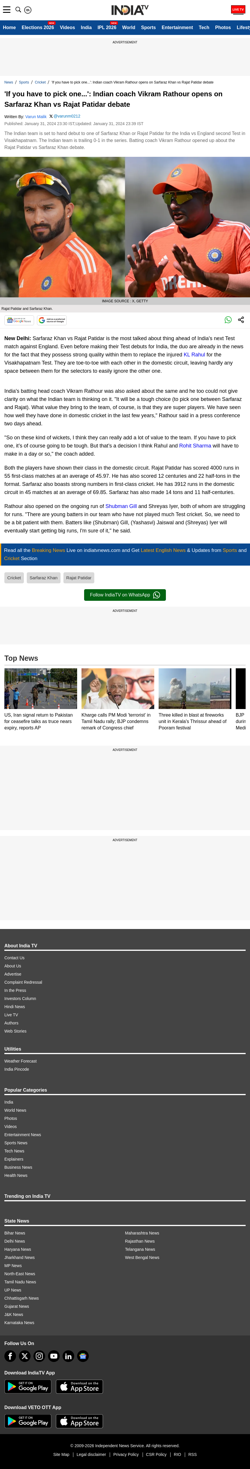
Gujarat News (16, 1306)
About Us (12, 966)
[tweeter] (25, 1356)
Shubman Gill (121, 506)
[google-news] (83, 1356)
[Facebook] (10, 1356)
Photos (223, 27)
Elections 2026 (38, 27)
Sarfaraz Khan (44, 577)
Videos (67, 27)
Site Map (61, 1454)
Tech (204, 27)
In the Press (15, 990)
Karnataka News (19, 1322)
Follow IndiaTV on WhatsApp (125, 594)
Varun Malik (36, 116)
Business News (18, 1167)
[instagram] (39, 1356)
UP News (12, 1290)
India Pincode (16, 1069)
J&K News (13, 1314)
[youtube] (54, 1356)
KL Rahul (194, 355)
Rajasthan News (140, 1241)
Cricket (40, 82)
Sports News (15, 1143)
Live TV (11, 1015)
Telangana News (140, 1249)
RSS (192, 1454)
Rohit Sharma (195, 446)
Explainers (13, 1159)
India (86, 27)
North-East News (19, 1273)
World (128, 27)
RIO (177, 1454)
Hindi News (14, 1006)
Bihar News (14, 1233)
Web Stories (15, 1031)
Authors (11, 1023)
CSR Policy (156, 1454)
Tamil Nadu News (20, 1282)
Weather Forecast (20, 1061)
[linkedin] (68, 1356)
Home (9, 27)
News (8, 82)
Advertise (12, 974)
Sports (148, 27)
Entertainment (177, 27)
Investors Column (20, 998)
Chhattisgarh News (21, 1298)
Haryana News (17, 1249)
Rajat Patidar (79, 577)
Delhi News (14, 1241)
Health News (15, 1175)
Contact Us (14, 957)
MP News (13, 1265)
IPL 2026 (106, 27)
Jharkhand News (19, 1257)
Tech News (14, 1151)
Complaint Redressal (23, 982)
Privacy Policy (126, 1454)
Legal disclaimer (91, 1454)
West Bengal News (142, 1257)
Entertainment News (22, 1134)
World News (15, 1110)
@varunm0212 (67, 116)
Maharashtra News (142, 1233)
